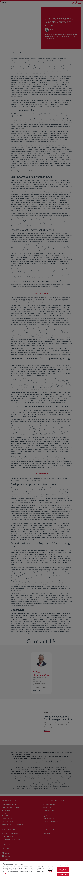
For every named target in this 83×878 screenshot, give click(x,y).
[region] (41, 869)
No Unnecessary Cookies (63, 869)
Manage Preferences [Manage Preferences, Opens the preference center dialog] (63, 865)
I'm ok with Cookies (63, 874)
